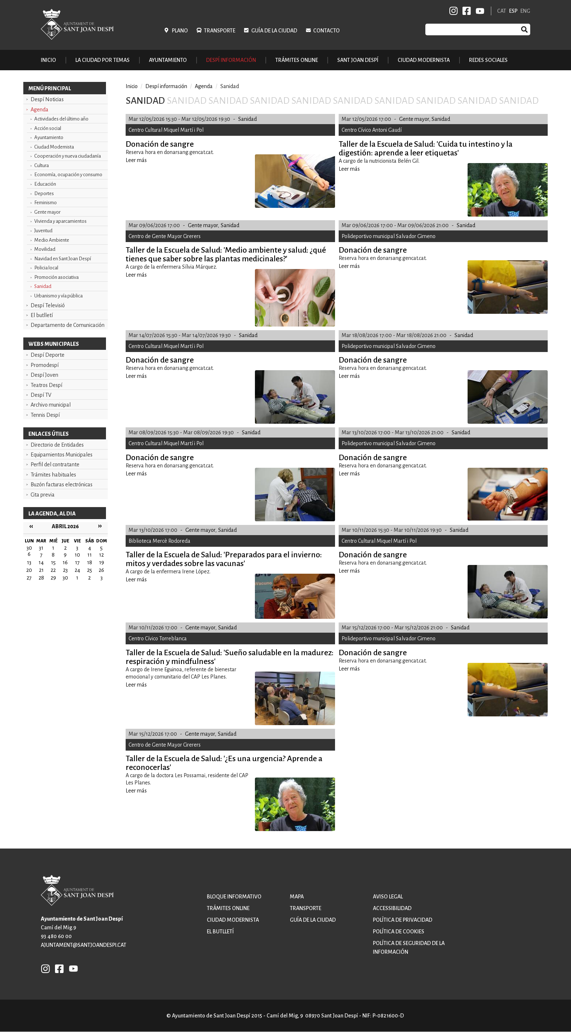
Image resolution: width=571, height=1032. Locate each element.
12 (101, 555)
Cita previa (43, 495)
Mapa (297, 896)
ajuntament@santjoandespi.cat (83, 945)
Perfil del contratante (55, 464)
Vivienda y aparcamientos (60, 221)
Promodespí (45, 365)
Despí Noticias (47, 99)
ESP (513, 11)
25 (89, 570)
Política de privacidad (402, 920)
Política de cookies (398, 931)
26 (101, 570)
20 (29, 570)
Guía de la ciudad (274, 30)
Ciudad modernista (233, 920)
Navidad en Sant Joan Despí (62, 258)
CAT (501, 11)
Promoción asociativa (56, 277)
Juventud (43, 230)
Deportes (44, 193)
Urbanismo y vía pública (58, 295)
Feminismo (45, 202)
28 (41, 578)
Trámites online (296, 60)
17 (77, 562)
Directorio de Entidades (57, 445)
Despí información (166, 86)
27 (29, 578)
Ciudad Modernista (54, 147)
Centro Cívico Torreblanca (158, 638)
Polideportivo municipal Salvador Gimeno (389, 236)
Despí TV (41, 395)
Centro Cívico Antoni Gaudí (372, 130)
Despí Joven (44, 375)
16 (65, 562)
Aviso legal (388, 896)
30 (65, 578)
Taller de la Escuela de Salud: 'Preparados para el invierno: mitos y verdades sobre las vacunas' (224, 559)
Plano (180, 30)
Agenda (39, 109)
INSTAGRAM (453, 11)
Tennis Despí (45, 415)
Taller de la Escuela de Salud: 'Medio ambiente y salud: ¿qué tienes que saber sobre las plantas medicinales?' (226, 254)
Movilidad (44, 249)
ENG (525, 11)
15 (53, 562)
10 (77, 555)
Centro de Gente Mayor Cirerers (165, 236)
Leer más (136, 160)
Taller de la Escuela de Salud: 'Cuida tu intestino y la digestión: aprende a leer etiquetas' (425, 148)
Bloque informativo (234, 896)
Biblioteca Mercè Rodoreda (159, 541)
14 (41, 562)
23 (65, 570)
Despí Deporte (47, 355)
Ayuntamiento (48, 137)
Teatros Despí (46, 385)
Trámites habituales (53, 475)
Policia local (46, 267)
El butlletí (42, 315)
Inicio (48, 60)
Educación (45, 184)
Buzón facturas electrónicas (61, 484)
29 (53, 578)
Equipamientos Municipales (61, 455)
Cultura (41, 165)
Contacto (326, 30)
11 (89, 555)
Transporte (219, 30)
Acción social (47, 128)
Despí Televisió (48, 305)
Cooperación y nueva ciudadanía (67, 156)
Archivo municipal (51, 405)
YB (479, 11)
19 (101, 562)
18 (89, 562)
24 (77, 570)
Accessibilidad (392, 908)
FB (465, 11)
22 (53, 570)
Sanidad (42, 286)
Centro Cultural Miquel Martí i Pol (166, 130)
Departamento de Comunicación (68, 325)
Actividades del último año (61, 119)
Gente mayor (47, 212)
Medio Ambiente (51, 240)
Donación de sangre (160, 144)
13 (29, 562)
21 (41, 570)
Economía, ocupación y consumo (68, 174)
